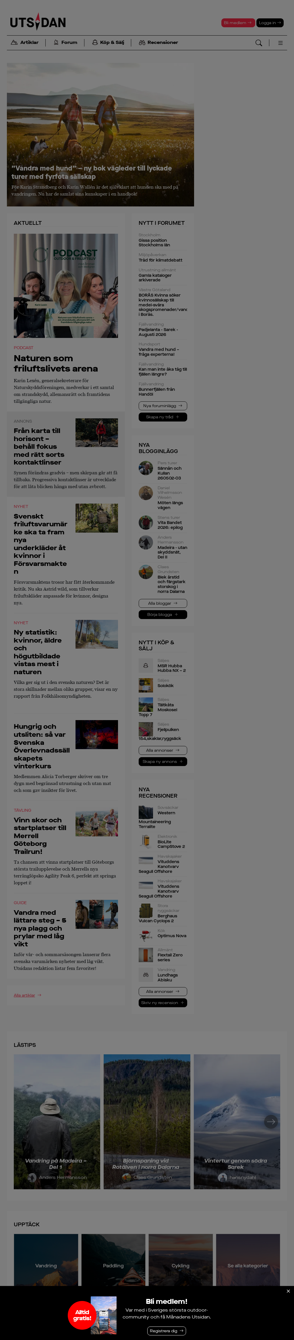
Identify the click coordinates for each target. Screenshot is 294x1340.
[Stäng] (288, 1291)
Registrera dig (163, 1331)
